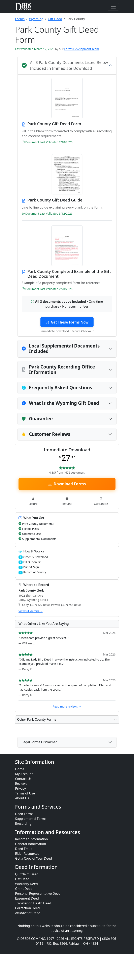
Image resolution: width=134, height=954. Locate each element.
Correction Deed (27, 908)
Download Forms (67, 483)
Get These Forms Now (66, 322)
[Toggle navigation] (113, 7)
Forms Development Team (81, 49)
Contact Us (23, 779)
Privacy (20, 788)
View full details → (31, 611)
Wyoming (36, 19)
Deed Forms (24, 814)
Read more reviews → (67, 706)
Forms (20, 19)
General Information (30, 844)
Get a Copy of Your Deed (33, 858)
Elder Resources (27, 853)
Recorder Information (31, 839)
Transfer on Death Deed (33, 903)
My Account (24, 774)
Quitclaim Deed (26, 874)
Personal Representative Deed (38, 893)
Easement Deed (27, 898)
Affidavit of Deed (27, 913)
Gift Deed (55, 19)
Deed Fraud (24, 848)
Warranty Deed (26, 884)
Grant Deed (23, 888)
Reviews (21, 783)
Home (19, 769)
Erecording (23, 823)
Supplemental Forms (30, 818)
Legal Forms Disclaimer (39, 742)
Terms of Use (25, 793)
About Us (22, 798)
